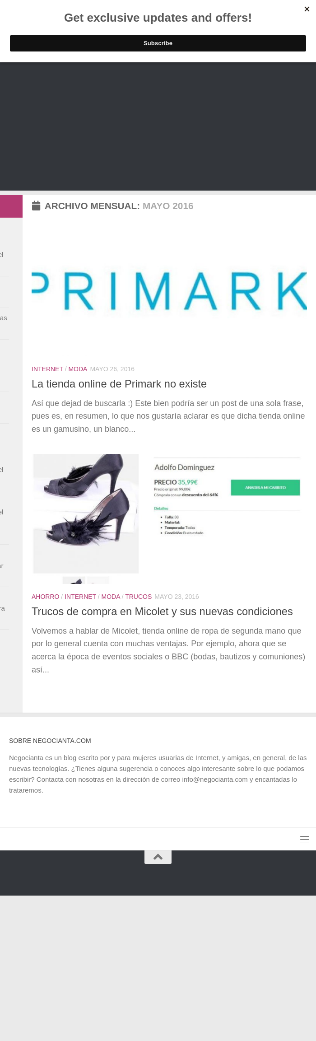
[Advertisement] (158, 127)
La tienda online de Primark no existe (119, 384)
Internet (47, 369)
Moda (77, 369)
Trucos (138, 596)
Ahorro (45, 596)
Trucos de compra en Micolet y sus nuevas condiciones (162, 611)
